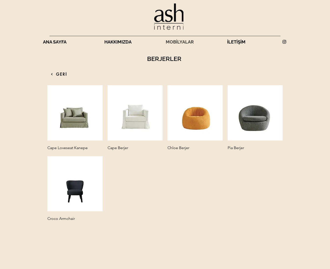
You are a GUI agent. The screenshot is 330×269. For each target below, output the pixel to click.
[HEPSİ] (51, 74)
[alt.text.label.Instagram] (284, 41)
